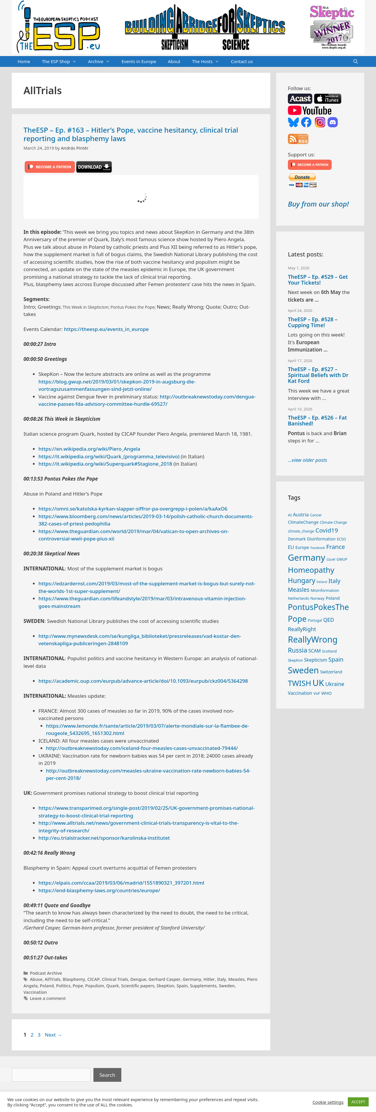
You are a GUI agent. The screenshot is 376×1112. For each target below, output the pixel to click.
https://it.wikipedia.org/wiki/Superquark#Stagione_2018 (105, 463)
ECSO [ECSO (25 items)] (341, 539)
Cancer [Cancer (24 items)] (316, 515)
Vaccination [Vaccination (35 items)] (300, 693)
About (174, 61)
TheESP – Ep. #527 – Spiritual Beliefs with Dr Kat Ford (318, 375)
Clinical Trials (115, 979)
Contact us (242, 61)
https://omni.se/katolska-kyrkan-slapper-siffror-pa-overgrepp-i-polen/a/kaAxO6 (132, 508)
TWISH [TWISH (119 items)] (299, 683)
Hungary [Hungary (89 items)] (301, 580)
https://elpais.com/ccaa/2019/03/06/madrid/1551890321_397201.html (121, 882)
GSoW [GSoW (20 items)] (330, 559)
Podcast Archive (46, 973)
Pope (78, 985)
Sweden (227, 985)
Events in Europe (139, 61)
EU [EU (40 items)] (291, 547)
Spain (182, 985)
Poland (47, 985)
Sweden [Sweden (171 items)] (303, 670)
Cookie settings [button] (328, 1102)
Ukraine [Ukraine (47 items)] (334, 683)
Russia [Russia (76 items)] (297, 650)
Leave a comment (48, 998)
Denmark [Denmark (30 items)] (297, 539)
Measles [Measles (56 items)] (298, 590)
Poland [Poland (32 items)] (333, 598)
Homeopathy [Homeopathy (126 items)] (311, 570)
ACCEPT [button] (358, 1101)
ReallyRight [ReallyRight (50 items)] (302, 629)
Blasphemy (74, 979)
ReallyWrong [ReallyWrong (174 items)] (313, 639)
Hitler (209, 979)
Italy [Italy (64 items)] (334, 581)
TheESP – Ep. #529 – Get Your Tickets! (318, 279)
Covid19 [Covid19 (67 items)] (326, 530)
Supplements (203, 985)
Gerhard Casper (165, 979)
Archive (102, 61)
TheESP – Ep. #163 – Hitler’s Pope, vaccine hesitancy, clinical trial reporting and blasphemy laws (131, 134)
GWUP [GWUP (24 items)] (342, 559)
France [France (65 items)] (335, 547)
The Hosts (208, 61)
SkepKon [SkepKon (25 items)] (295, 660)
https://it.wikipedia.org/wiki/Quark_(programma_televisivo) (108, 456)
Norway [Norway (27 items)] (317, 598)
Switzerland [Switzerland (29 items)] (331, 672)
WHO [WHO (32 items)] (326, 693)
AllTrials (53, 979)
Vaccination (35, 992)
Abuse (36, 979)
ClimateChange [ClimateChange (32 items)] (303, 522)
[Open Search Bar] (355, 61)
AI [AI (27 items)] (290, 515)
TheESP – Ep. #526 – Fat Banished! (317, 420)
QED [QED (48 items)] (328, 619)
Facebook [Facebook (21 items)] (317, 547)
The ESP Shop (62, 61)
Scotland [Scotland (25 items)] (329, 651)
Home (24, 61)
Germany (192, 979)
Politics (63, 985)
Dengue (138, 979)
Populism (94, 985)
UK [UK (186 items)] (318, 683)
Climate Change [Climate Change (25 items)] (333, 522)
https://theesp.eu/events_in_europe (106, 329)
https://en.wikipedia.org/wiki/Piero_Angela (89, 448)
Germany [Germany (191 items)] (306, 557)
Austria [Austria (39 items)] (301, 514)
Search (107, 1075)
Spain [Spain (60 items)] (336, 659)
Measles (236, 979)
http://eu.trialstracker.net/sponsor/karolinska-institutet (104, 837)
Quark (112, 985)
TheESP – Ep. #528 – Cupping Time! (313, 322)
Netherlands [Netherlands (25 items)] (298, 598)
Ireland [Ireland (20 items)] (322, 582)
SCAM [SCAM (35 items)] (314, 651)
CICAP (93, 979)
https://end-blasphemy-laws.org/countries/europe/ (99, 890)
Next (53, 1034)
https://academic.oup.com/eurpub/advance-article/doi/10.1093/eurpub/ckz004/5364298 (143, 680)
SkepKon (165, 985)
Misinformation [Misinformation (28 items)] (325, 590)
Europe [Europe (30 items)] (302, 547)
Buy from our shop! (318, 204)
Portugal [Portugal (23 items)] (315, 620)
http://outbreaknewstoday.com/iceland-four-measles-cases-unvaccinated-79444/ (142, 748)
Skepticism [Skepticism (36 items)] (315, 660)
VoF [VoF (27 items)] (316, 693)
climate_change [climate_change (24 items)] (301, 531)
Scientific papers (137, 985)
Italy (221, 979)
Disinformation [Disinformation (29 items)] (321, 539)
